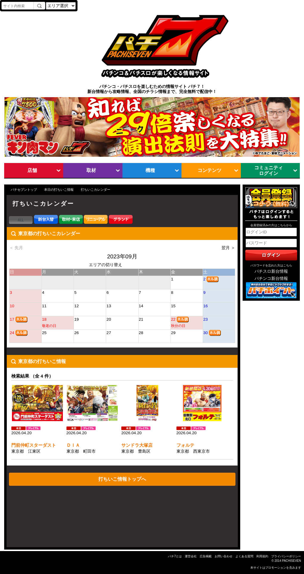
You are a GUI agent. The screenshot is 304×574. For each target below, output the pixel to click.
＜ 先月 (16, 248)
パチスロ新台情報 (271, 271)
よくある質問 (244, 556)
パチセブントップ (24, 189)
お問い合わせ (223, 556)
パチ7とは (175, 556)
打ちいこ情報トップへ (122, 479)
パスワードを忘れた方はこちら (271, 265)
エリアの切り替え (105, 265)
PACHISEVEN (291, 560)
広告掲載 (206, 556)
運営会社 (191, 556)
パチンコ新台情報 (271, 278)
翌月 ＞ (228, 248)
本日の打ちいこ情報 (59, 189)
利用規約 (262, 556)
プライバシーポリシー (286, 556)
